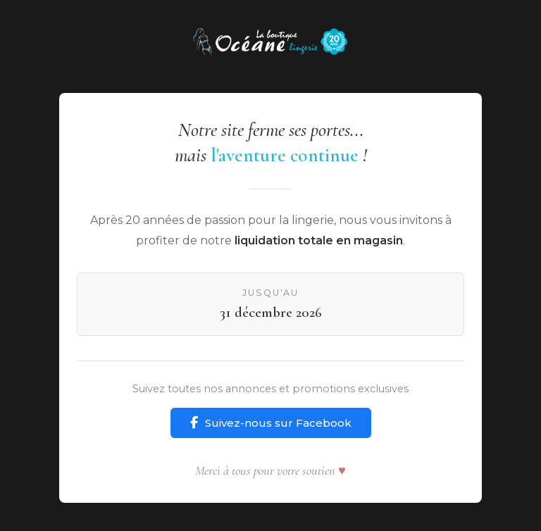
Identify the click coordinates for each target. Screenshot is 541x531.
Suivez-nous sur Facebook (271, 423)
